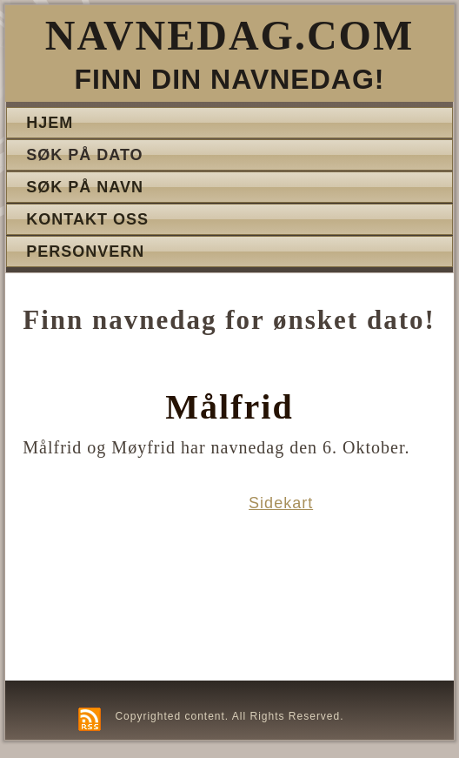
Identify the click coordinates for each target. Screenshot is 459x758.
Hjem (49, 122)
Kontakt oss (87, 219)
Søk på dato (84, 155)
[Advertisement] (117, 583)
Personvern (85, 251)
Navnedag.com (229, 35)
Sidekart (281, 503)
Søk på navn (84, 187)
